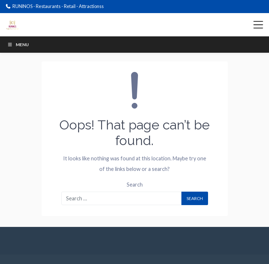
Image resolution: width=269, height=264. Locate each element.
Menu (18, 44)
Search (135, 184)
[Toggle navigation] (258, 24)
